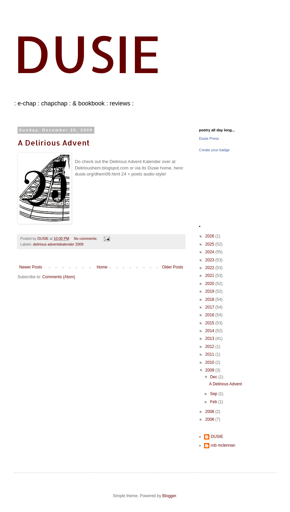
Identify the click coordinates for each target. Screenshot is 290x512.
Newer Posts (30, 267)
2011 (210, 354)
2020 (210, 283)
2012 (210, 346)
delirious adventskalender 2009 (58, 244)
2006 (210, 419)
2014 (210, 330)
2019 (210, 291)
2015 (210, 323)
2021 (210, 275)
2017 (210, 307)
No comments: (86, 238)
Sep (214, 393)
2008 (210, 411)
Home (102, 267)
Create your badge (214, 150)
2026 (210, 236)
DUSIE (87, 53)
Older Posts (172, 267)
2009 (210, 370)
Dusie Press (209, 138)
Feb (214, 401)
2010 (210, 362)
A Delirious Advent (54, 142)
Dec (214, 377)
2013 (210, 338)
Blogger (169, 495)
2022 (210, 267)
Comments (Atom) (58, 277)
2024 (210, 252)
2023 (210, 260)
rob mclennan (223, 445)
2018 (210, 299)
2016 (210, 315)
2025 (210, 244)
